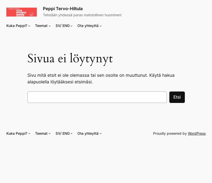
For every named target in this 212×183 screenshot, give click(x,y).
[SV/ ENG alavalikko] (71, 26)
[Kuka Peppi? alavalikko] (29, 26)
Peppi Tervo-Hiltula (63, 8)
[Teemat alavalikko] (49, 26)
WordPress (197, 133)
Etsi (177, 97)
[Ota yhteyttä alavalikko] (101, 26)
